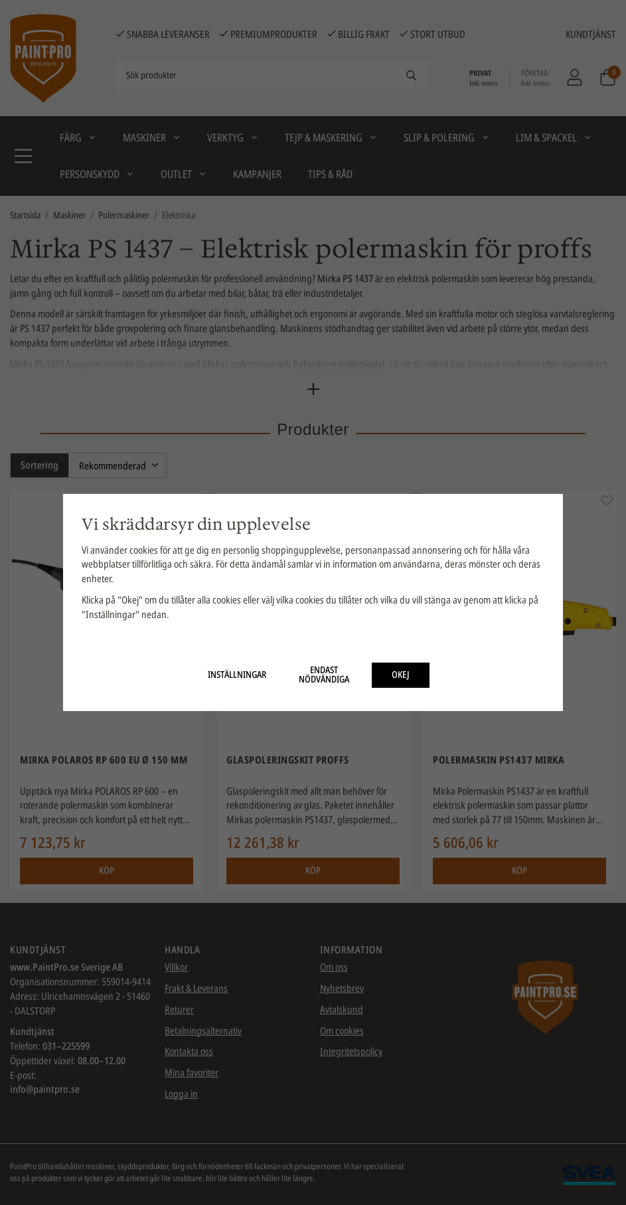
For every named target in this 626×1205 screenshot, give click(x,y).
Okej (401, 675)
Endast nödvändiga (324, 674)
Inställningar (237, 675)
